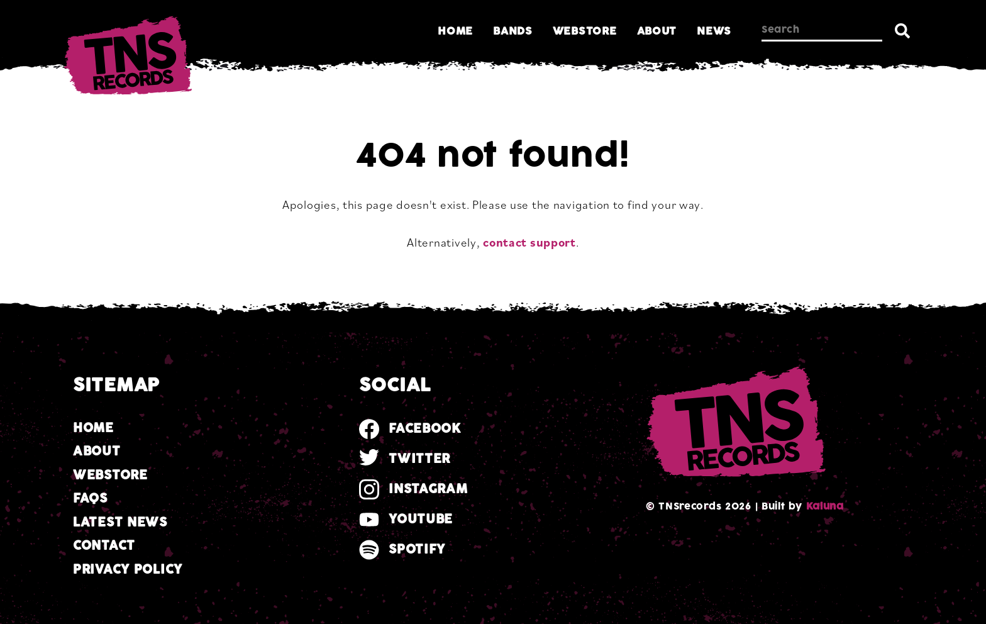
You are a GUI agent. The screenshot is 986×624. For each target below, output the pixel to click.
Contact (104, 545)
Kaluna (825, 506)
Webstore (585, 31)
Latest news (120, 522)
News (714, 31)
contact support (529, 242)
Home (455, 31)
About (657, 31)
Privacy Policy (127, 569)
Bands (513, 31)
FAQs (90, 498)
